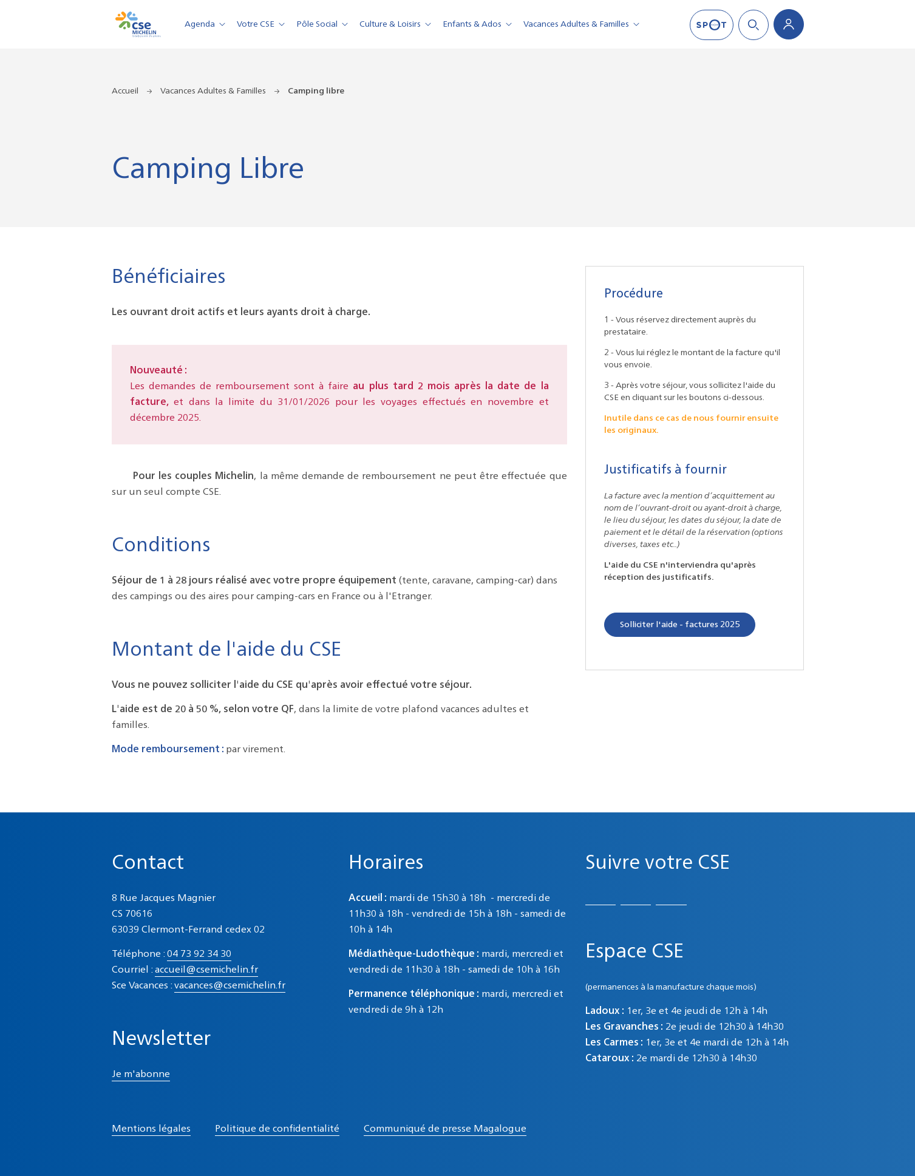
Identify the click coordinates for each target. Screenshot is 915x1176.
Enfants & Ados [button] (479, 24)
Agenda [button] (207, 24)
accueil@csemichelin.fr (206, 970)
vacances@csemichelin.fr (229, 986)
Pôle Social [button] (324, 24)
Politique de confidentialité (277, 1129)
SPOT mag (711, 25)
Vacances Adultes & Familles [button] (583, 24)
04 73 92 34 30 (199, 954)
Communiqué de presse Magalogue (445, 1129)
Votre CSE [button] (263, 24)
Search (753, 25)
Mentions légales (151, 1129)
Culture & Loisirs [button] (397, 24)
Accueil (125, 91)
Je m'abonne (141, 1074)
